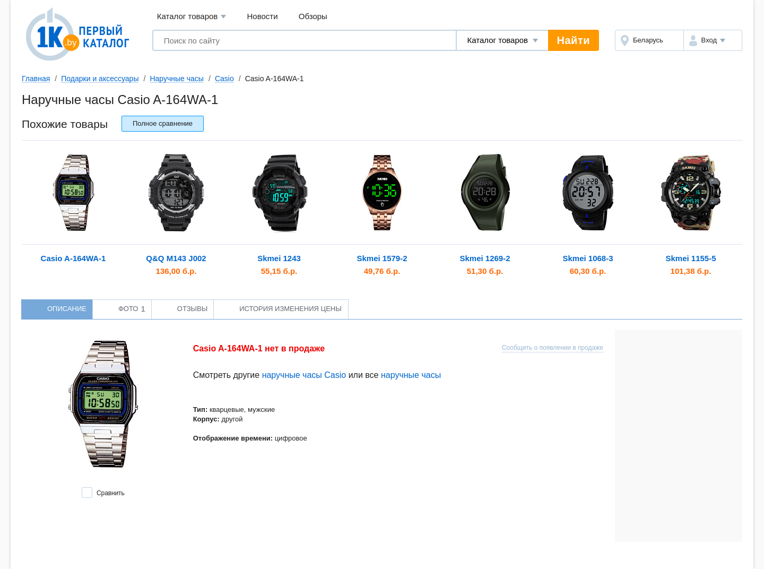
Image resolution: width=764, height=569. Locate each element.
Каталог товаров (192, 17)
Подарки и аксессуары (99, 78)
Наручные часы (176, 78)
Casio (224, 78)
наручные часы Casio (304, 375)
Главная (36, 78)
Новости (262, 16)
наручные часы (411, 375)
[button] (713, 40)
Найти (573, 40)
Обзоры (313, 16)
